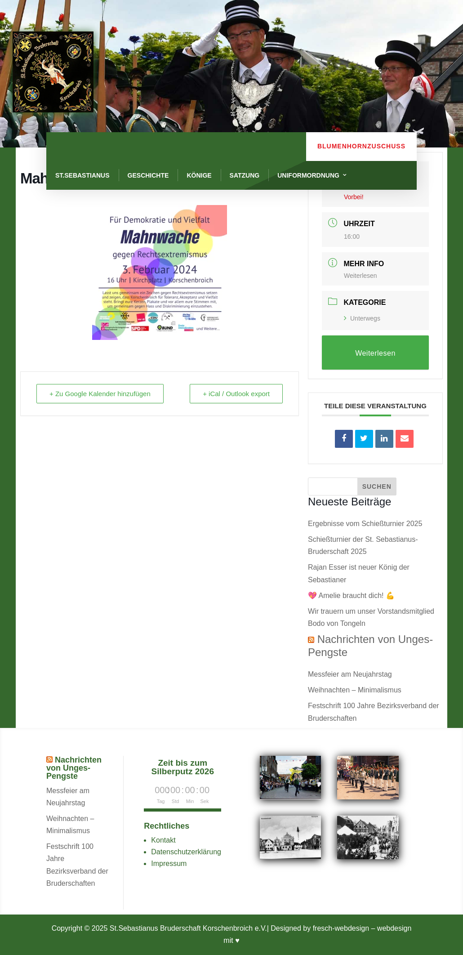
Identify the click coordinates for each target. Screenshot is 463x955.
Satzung (245, 175)
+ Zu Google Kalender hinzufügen (100, 393)
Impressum (169, 863)
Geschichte (148, 175)
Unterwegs (362, 318)
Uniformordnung (308, 175)
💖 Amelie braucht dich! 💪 (351, 595)
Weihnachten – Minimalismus (354, 690)
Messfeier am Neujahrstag (350, 674)
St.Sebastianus (82, 175)
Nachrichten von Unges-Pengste (74, 768)
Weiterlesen (360, 275)
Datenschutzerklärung (186, 852)
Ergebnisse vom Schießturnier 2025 (365, 523)
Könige (199, 175)
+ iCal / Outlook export (236, 393)
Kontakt (163, 840)
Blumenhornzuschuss (361, 146)
